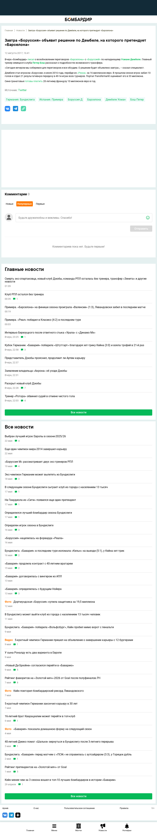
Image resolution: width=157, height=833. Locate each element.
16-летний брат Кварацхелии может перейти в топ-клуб (40, 716)
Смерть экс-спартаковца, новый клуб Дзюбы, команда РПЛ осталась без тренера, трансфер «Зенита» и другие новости (75, 280)
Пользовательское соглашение (79, 808)
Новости (20, 30)
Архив (5, 808)
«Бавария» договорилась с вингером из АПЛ (33, 576)
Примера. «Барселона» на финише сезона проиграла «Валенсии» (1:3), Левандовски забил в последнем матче (75, 307)
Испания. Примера (51, 99)
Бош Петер (137, 99)
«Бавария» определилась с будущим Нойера (33, 589)
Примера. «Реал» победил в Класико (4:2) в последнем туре (43, 319)
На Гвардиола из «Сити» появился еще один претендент (40, 500)
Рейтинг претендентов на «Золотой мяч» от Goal (36, 767)
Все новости (78, 412)
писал (31, 59)
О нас (36, 808)
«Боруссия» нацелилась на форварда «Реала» (34, 538)
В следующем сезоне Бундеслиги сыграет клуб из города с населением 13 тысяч (56, 487)
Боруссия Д (75, 99)
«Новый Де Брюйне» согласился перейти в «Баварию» (39, 665)
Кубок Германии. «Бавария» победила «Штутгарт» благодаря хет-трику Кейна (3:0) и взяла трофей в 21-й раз (74, 345)
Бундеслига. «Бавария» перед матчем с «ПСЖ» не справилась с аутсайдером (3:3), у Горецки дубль (68, 754)
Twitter (22, 90)
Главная (9, 30)
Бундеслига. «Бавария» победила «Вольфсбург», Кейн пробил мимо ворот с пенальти (59, 627)
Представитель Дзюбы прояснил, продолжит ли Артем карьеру (45, 358)
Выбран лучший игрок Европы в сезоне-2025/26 (35, 436)
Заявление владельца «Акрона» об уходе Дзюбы (36, 370)
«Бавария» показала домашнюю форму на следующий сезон (48, 729)
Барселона (94, 99)
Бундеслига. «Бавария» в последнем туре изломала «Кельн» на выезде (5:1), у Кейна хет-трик (64, 550)
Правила (124, 808)
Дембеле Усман (116, 99)
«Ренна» (81, 72)
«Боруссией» (94, 59)
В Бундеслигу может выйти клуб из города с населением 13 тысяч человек (52, 614)
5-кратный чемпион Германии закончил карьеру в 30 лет (41, 703)
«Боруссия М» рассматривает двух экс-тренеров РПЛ (39, 461)
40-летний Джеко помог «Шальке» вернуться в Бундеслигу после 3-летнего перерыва (59, 741)
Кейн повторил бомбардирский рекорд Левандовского (44, 690)
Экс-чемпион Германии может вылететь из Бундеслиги (40, 474)
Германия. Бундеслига (20, 99)
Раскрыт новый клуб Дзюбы (23, 383)
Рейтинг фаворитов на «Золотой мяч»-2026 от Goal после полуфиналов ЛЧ (52, 678)
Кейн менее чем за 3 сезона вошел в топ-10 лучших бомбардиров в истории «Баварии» (60, 779)
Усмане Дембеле (131, 59)
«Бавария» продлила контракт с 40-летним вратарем (39, 563)
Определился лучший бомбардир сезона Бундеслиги (38, 512)
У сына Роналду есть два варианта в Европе (33, 652)
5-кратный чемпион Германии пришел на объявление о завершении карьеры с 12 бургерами (69, 640)
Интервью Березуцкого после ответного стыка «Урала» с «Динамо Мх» (50, 332)
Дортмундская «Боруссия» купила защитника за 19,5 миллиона (50, 601)
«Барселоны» (76, 59)
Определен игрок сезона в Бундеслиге (29, 525)
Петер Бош (38, 62)
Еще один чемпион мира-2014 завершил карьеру (36, 449)
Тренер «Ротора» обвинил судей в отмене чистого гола (40, 396)
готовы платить (34, 81)
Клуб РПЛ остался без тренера (24, 294)
